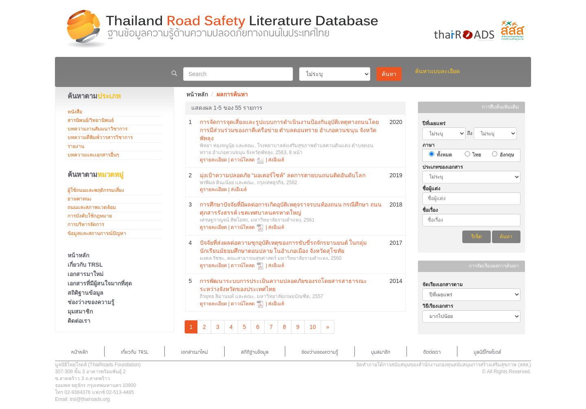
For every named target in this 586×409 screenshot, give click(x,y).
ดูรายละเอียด (213, 160)
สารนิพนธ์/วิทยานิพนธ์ (91, 120)
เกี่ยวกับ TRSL (85, 264)
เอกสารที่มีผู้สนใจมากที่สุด (100, 283)
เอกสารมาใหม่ (85, 274)
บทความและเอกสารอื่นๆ (93, 155)
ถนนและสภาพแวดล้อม (92, 207)
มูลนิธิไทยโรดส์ (487, 351)
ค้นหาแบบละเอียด (437, 71)
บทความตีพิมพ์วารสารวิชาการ (100, 137)
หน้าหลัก (78, 255)
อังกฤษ (507, 155)
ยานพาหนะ (80, 199)
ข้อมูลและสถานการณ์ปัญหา (97, 233)
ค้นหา (389, 74)
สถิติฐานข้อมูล (85, 292)
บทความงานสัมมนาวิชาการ (97, 129)
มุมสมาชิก (80, 311)
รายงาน (76, 146)
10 (313, 327)
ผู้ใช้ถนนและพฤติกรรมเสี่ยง (96, 190)
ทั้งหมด (444, 155)
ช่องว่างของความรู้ (91, 302)
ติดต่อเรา (79, 321)
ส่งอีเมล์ (276, 160)
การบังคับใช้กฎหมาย (90, 216)
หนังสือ (75, 112)
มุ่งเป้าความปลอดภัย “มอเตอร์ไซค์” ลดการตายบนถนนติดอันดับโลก (282, 175)
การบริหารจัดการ (86, 224)
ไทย (476, 155)
